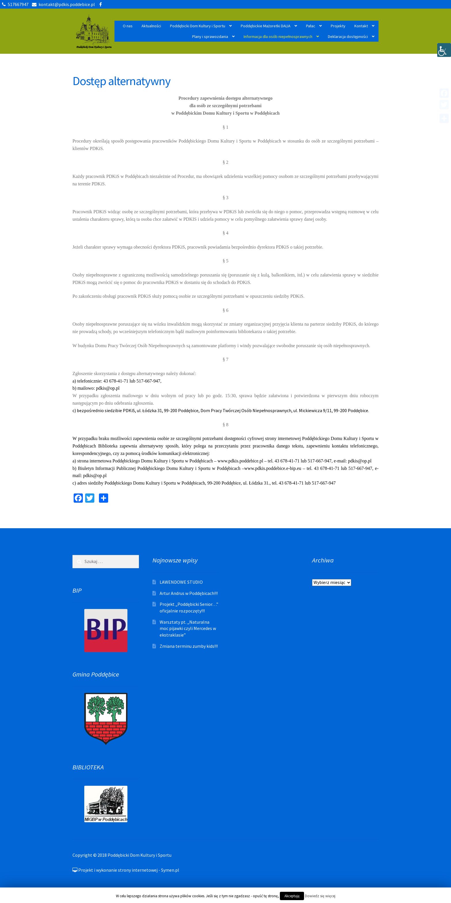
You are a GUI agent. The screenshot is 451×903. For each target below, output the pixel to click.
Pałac (310, 25)
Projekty (338, 25)
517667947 (14, 4)
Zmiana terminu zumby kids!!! (189, 646)
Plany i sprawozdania (210, 36)
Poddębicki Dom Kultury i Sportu (197, 25)
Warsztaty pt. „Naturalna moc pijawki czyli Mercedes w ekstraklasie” (188, 628)
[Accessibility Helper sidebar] (444, 50)
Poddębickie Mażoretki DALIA (266, 25)
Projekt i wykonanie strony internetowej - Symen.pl (125, 870)
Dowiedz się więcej (320, 896)
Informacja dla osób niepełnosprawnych (278, 36)
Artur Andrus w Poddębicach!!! (189, 593)
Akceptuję (291, 896)
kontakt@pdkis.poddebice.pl (62, 4)
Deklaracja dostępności (348, 36)
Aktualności (151, 25)
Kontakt (361, 25)
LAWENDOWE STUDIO (181, 582)
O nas (128, 25)
